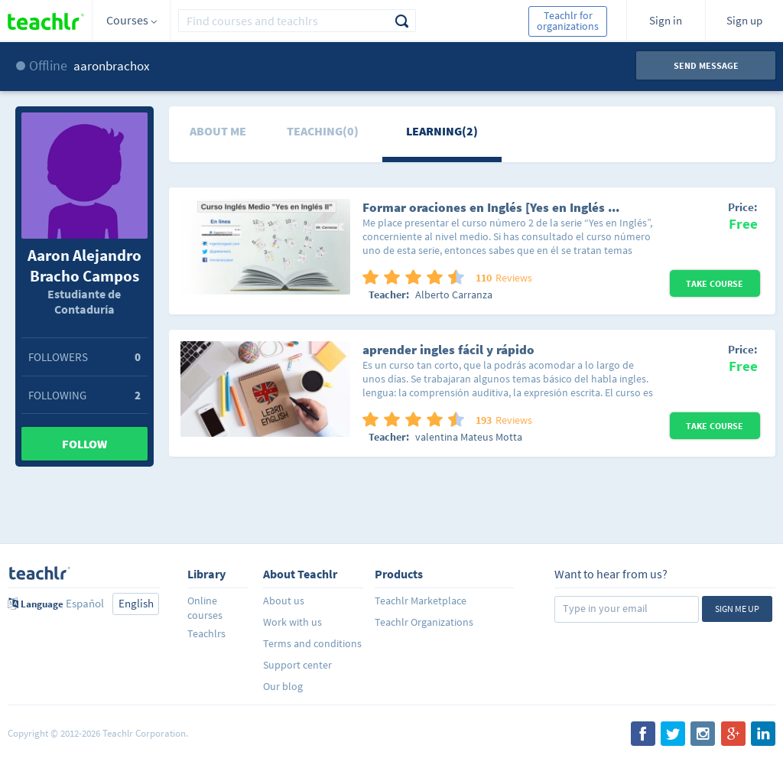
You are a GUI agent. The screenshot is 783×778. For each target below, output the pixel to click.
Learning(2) (442, 130)
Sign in (665, 20)
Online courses (205, 608)
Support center (297, 665)
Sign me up (737, 608)
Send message (706, 65)
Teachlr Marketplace (420, 600)
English (136, 603)
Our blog (283, 686)
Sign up (744, 20)
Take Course (714, 283)
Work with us (292, 622)
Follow (84, 443)
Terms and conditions (312, 643)
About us (283, 600)
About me (218, 130)
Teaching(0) (323, 130)
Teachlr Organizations (424, 622)
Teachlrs (206, 633)
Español (85, 603)
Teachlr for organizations (568, 20)
